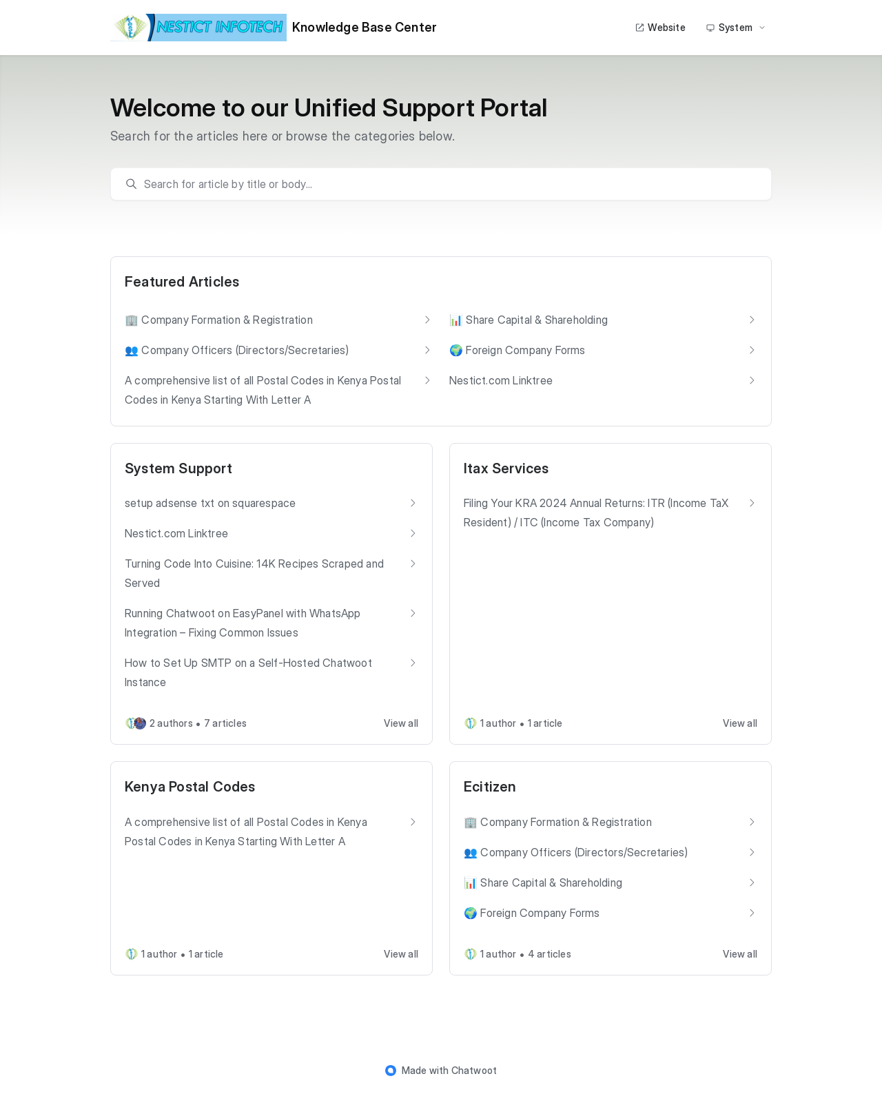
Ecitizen (490, 786)
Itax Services (506, 468)
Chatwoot (474, 1070)
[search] (448, 184)
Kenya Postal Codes (190, 786)
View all (401, 723)
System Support (178, 468)
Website (660, 27)
